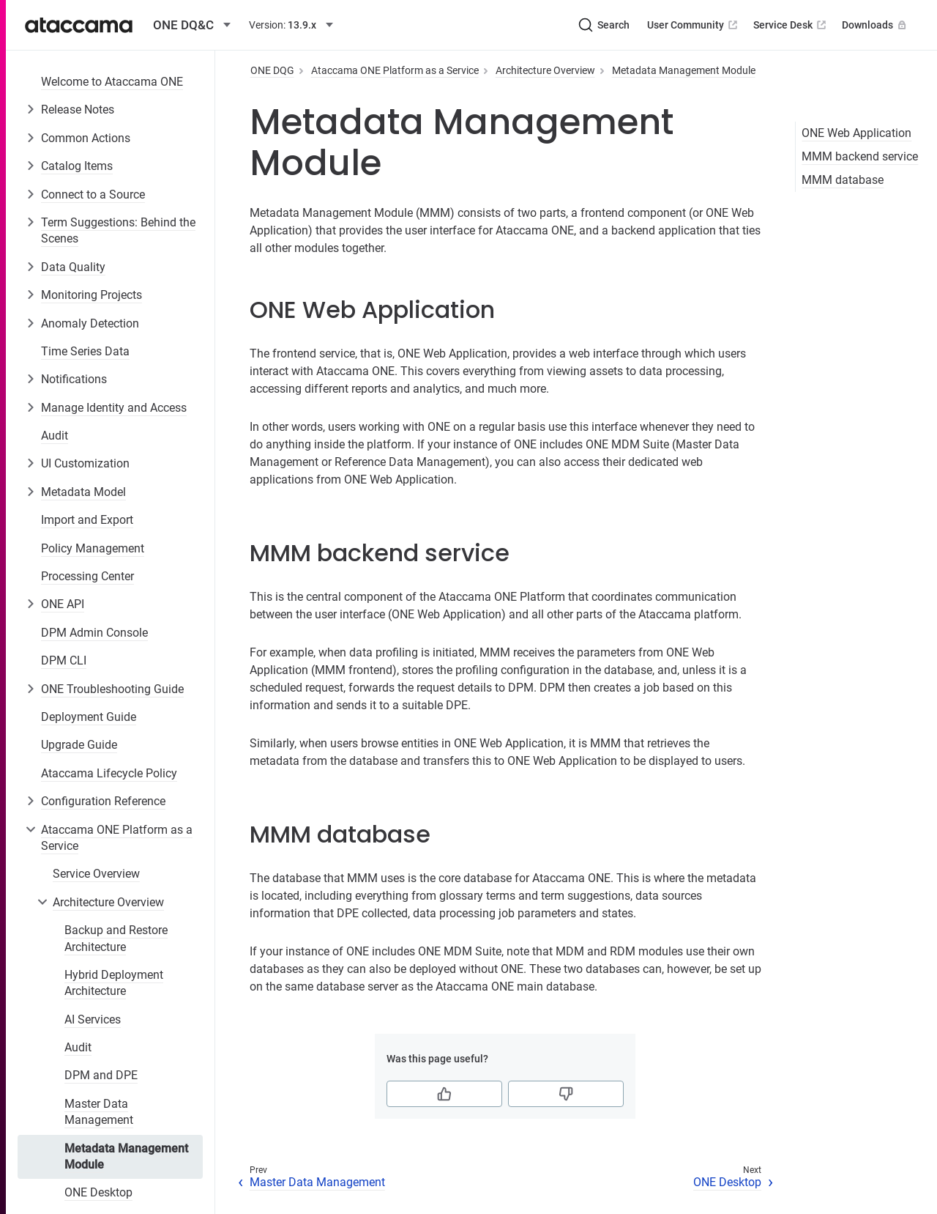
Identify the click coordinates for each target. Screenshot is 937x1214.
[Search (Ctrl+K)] (604, 25)
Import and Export (87, 520)
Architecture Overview (108, 902)
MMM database (843, 180)
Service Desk (791, 25)
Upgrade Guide (79, 745)
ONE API (62, 604)
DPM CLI (63, 660)
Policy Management (92, 548)
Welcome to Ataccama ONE (112, 82)
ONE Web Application (856, 133)
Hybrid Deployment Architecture (113, 983)
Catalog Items (77, 166)
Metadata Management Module (126, 1156)
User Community (693, 25)
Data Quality (73, 267)
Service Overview (96, 874)
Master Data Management (98, 1112)
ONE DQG (272, 70)
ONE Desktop (98, 1192)
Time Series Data (85, 351)
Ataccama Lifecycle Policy (109, 773)
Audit (54, 436)
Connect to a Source (93, 194)
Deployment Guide (88, 717)
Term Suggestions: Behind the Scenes (118, 230)
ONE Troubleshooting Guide (112, 689)
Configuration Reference (103, 801)
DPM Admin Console (94, 633)
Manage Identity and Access (114, 408)
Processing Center (87, 576)
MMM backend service (860, 156)
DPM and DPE (101, 1075)
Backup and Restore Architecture (116, 938)
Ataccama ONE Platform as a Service (117, 838)
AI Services (92, 1019)
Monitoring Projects (91, 295)
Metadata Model (83, 492)
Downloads (875, 25)
